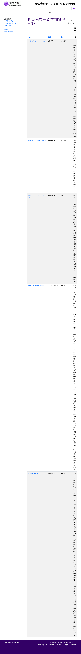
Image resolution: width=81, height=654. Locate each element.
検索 (74, 9)
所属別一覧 (9, 21)
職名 (62, 37)
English (51, 12)
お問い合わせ (8, 32)
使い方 (6, 29)
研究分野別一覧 (10, 23)
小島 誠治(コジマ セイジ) (36, 41)
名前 (29, 37)
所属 (49, 37)
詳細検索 (8, 25)
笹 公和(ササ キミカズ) (35, 474)
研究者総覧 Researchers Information (55, 3)
